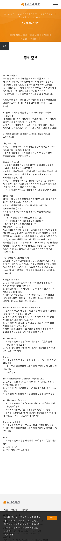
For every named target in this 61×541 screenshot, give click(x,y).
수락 (52, 518)
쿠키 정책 (8, 535)
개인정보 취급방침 (10, 509)
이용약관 (24, 509)
